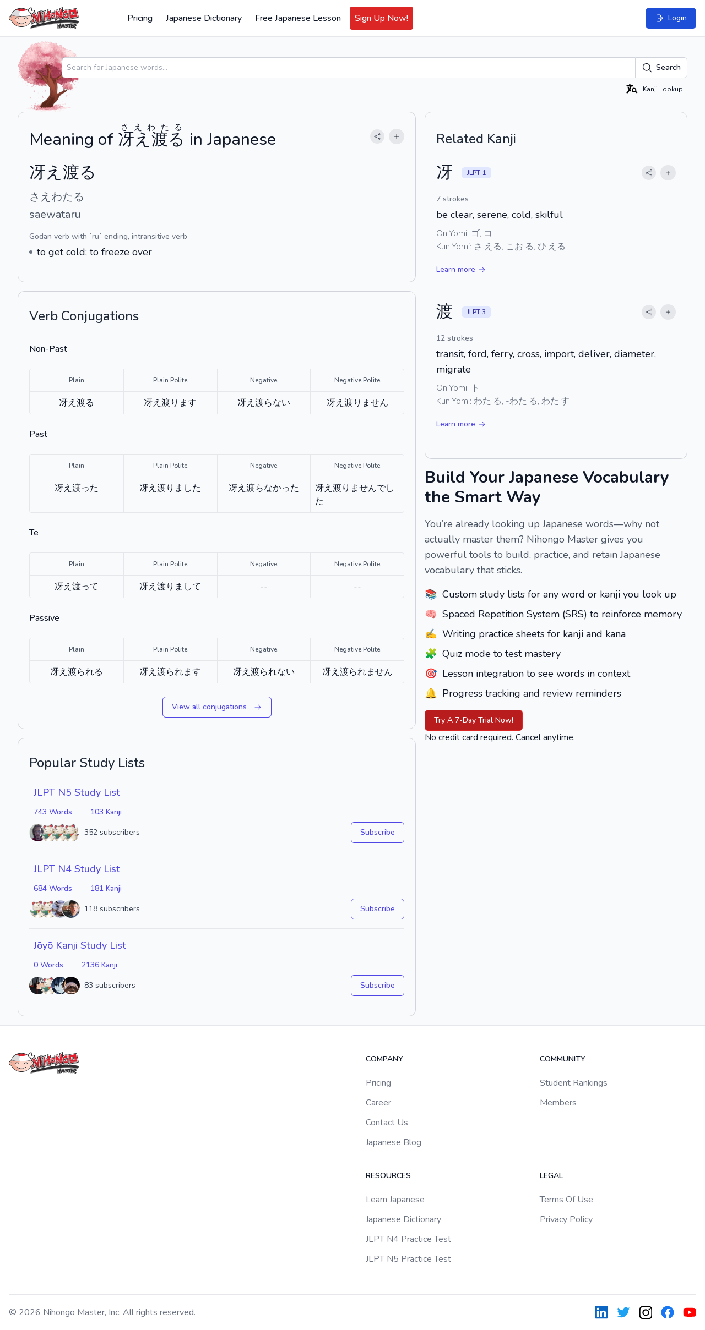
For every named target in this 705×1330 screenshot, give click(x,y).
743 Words (53, 812)
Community (562, 1059)
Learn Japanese (395, 1200)
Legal (551, 1175)
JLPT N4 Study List (77, 868)
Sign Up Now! (381, 18)
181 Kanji (106, 888)
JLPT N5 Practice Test (408, 1259)
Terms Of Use (566, 1200)
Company (384, 1059)
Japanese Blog (393, 1142)
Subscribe (377, 832)
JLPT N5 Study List (77, 792)
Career (378, 1103)
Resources (388, 1175)
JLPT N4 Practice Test (408, 1239)
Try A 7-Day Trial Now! (473, 720)
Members (558, 1103)
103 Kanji (106, 812)
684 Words (53, 888)
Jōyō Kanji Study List (80, 945)
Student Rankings (574, 1083)
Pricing (140, 18)
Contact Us (387, 1122)
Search (661, 67)
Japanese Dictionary (204, 18)
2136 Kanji (99, 965)
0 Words (48, 965)
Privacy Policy (566, 1219)
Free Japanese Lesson (298, 18)
